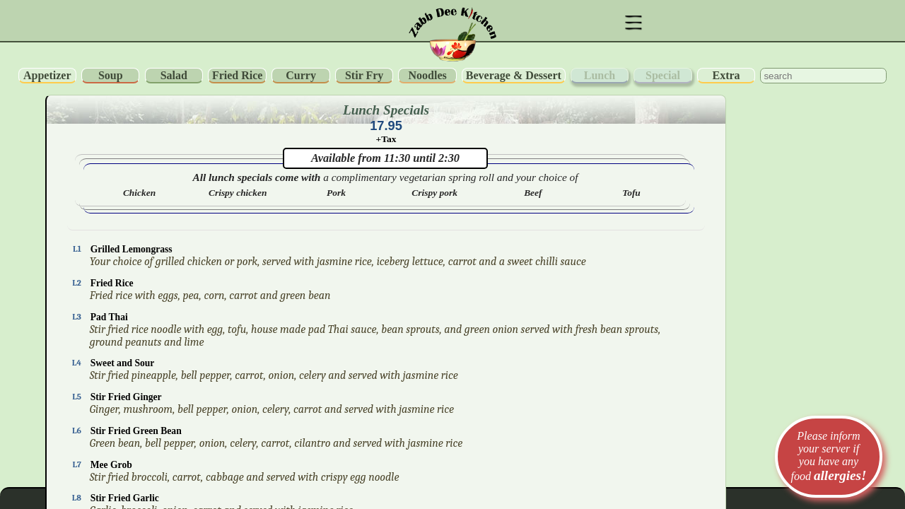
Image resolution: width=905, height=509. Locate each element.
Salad (173, 75)
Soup (110, 75)
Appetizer (47, 75)
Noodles (428, 75)
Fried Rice (237, 75)
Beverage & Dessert (513, 75)
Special (663, 75)
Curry (301, 75)
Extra (726, 75)
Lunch (599, 75)
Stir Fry (364, 75)
